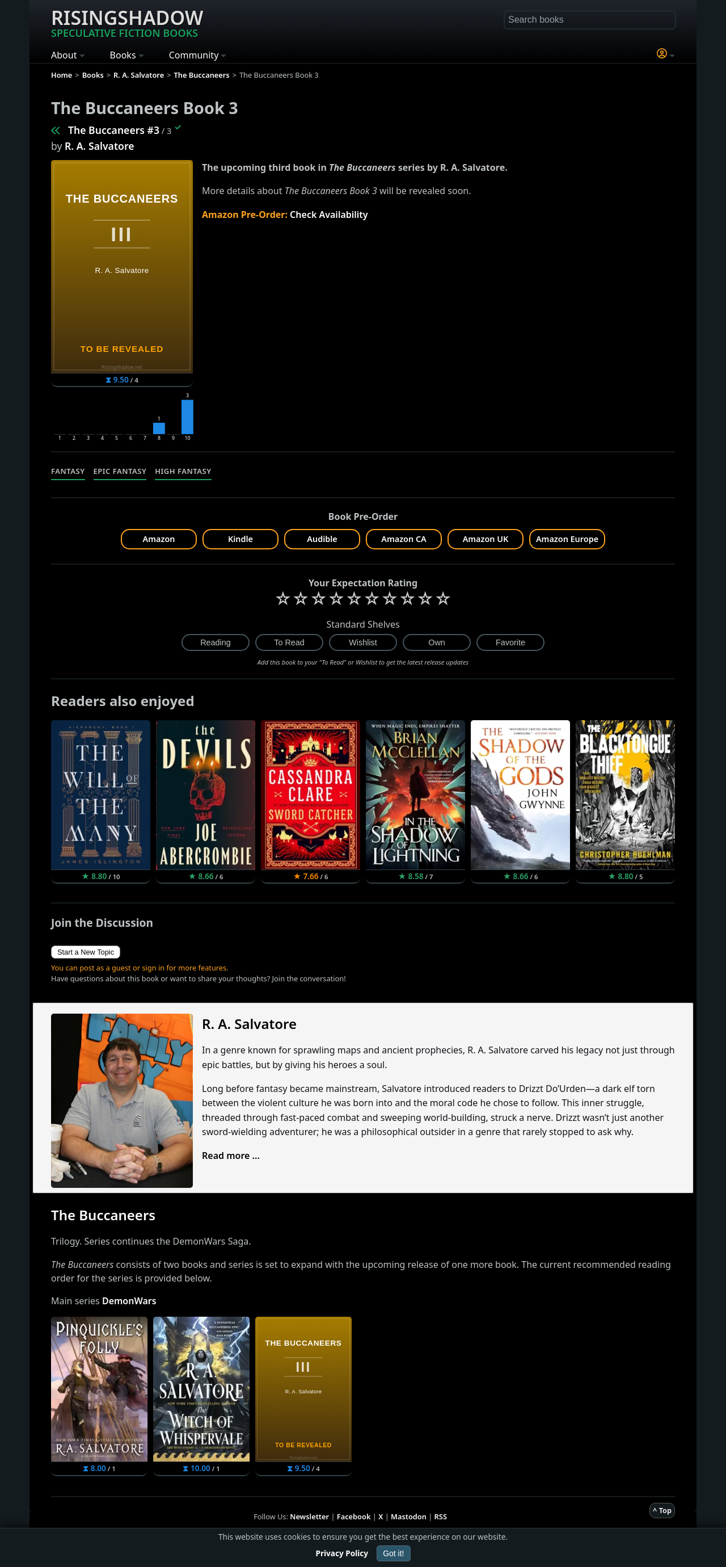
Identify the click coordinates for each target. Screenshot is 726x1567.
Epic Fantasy (120, 471)
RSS (440, 1516)
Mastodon (409, 1516)
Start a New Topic (85, 952)
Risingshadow (127, 22)
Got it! (393, 1553)
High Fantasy (183, 471)
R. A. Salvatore (99, 146)
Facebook (354, 1516)
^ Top (662, 1510)
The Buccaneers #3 (113, 130)
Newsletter (309, 1516)
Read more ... (231, 1155)
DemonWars (129, 1301)
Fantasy (68, 471)
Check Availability (329, 214)
